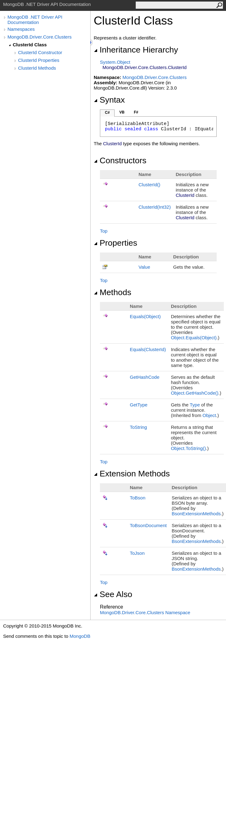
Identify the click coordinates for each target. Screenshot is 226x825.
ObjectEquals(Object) (194, 337)
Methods (112, 292)
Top (103, 231)
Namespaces (21, 29)
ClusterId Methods (37, 68)
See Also (113, 594)
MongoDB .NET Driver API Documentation (34, 19)
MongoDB (79, 636)
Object (209, 415)
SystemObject (115, 62)
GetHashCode (144, 377)
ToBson (137, 497)
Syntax (109, 99)
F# (136, 112)
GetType (139, 404)
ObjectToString (188, 448)
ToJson (137, 553)
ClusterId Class (30, 44)
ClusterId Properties (38, 60)
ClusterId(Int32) (155, 207)
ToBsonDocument (148, 525)
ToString (138, 427)
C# (107, 112)
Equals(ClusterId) (148, 349)
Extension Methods (132, 473)
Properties (115, 243)
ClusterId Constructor (40, 52)
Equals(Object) (145, 316)
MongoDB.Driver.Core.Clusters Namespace (145, 612)
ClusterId (149, 184)
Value (144, 267)
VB (122, 112)
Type (195, 404)
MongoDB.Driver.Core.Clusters (39, 36)
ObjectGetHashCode (195, 393)
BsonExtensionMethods (196, 513)
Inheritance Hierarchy (136, 49)
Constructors (120, 160)
